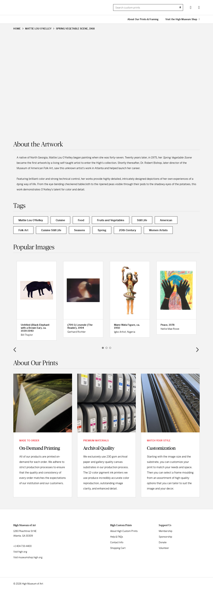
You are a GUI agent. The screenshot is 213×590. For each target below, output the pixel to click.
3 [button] (110, 348)
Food (81, 220)
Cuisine (60, 220)
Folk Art (23, 230)
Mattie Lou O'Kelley (30, 220)
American (166, 220)
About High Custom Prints (124, 531)
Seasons (79, 230)
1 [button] (103, 348)
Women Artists (158, 230)
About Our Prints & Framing (142, 19)
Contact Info (116, 542)
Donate (163, 542)
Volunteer (164, 548)
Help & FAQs (116, 536)
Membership (165, 531)
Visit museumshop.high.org (27, 557)
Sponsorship (165, 536)
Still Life (142, 220)
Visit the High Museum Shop (182, 19)
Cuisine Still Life (51, 230)
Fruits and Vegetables (110, 220)
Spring (102, 230)
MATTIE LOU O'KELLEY (38, 28)
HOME (17, 28)
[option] (36, 301)
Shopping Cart (117, 548)
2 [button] (106, 348)
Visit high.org (20, 551)
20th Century (127, 230)
